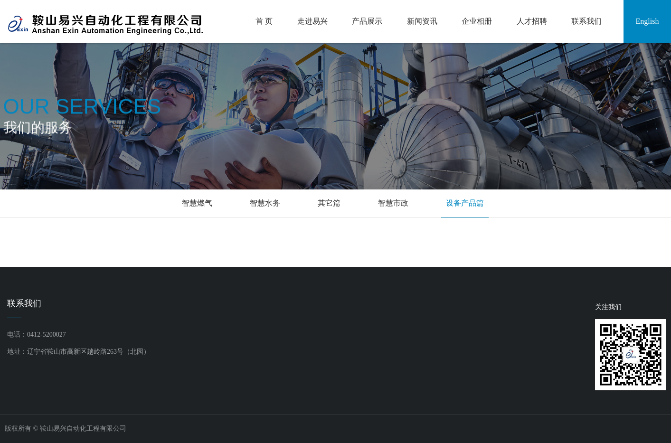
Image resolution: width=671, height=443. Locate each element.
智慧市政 (393, 203)
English (647, 21)
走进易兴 (312, 21)
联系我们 (586, 21)
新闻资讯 (422, 21)
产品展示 (367, 21)
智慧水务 (265, 203)
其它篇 (329, 203)
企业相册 (477, 21)
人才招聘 (532, 21)
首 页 (264, 21)
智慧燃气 (197, 203)
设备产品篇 (465, 203)
